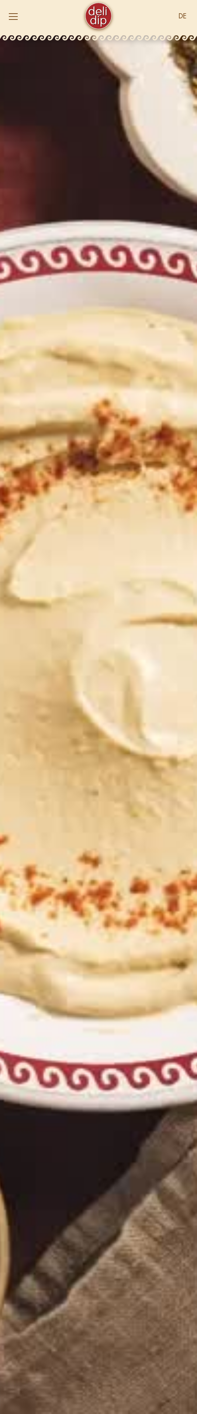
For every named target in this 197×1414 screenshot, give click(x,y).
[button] (41, 16)
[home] (98, 16)
